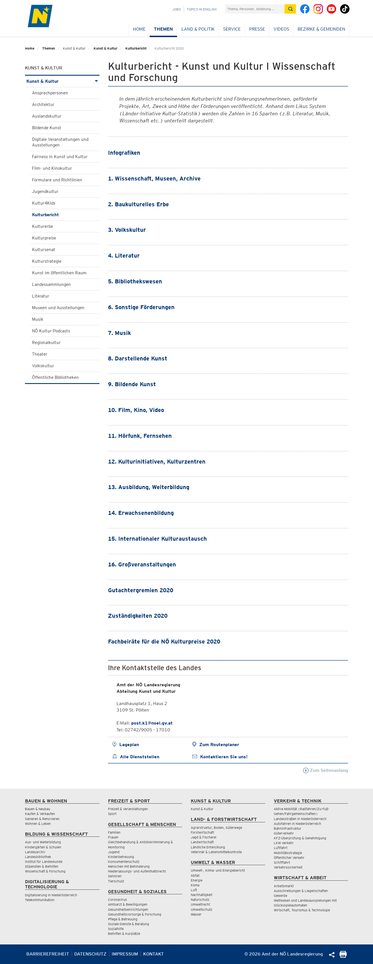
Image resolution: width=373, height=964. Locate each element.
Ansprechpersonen (50, 92)
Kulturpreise (44, 238)
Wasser (196, 914)
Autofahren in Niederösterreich (297, 823)
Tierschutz (116, 881)
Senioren (115, 876)
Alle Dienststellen (139, 756)
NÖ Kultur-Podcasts (51, 331)
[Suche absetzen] (290, 9)
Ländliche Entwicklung (208, 847)
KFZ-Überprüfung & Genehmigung (300, 838)
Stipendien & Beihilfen (41, 866)
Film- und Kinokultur (52, 168)
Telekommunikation (39, 900)
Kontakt (153, 954)
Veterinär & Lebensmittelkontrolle (216, 852)
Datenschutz (90, 954)
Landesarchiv (35, 852)
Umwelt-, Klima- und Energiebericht (218, 870)
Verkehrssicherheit (288, 867)
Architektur (43, 104)
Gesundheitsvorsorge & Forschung (134, 914)
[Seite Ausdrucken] (343, 956)
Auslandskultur (47, 116)
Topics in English (202, 9)
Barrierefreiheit (47, 954)
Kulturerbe (42, 226)
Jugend (114, 852)
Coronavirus (117, 899)
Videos (281, 29)
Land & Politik (198, 29)
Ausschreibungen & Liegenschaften (301, 891)
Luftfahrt (280, 848)
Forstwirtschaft (202, 832)
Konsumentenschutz (123, 861)
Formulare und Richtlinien (57, 179)
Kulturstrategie (47, 261)
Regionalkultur (46, 342)
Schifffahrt (282, 862)
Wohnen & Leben (38, 823)
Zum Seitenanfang (325, 770)
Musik (37, 319)
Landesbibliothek (38, 857)
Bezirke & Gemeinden (321, 29)
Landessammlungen (51, 284)
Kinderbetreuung (121, 857)
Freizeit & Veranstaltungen (128, 809)
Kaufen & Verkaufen (40, 814)
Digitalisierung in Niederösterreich (51, 895)
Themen (163, 29)
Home (139, 29)
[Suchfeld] (255, 9)
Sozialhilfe (116, 929)
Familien (114, 832)
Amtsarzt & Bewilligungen (127, 904)
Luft (194, 890)
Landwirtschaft (202, 842)
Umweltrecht (200, 904)
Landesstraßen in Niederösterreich (300, 819)
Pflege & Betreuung (122, 919)
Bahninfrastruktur (287, 828)
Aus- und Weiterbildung (43, 842)
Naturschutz (200, 899)
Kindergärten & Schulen (43, 847)
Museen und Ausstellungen (58, 307)
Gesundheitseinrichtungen (128, 909)
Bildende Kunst (46, 127)
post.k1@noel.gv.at (152, 723)
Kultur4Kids (43, 203)
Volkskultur (43, 365)
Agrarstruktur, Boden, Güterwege (216, 827)
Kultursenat (43, 249)
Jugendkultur (45, 191)
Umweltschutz (201, 909)
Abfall (195, 875)
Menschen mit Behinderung (129, 866)
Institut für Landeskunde (43, 861)
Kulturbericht (136, 48)
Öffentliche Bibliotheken (55, 377)
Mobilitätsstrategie (288, 853)
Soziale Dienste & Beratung (128, 924)
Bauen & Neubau (37, 809)
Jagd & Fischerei (203, 837)
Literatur (40, 296)
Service (232, 29)
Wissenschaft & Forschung (45, 871)
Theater (39, 354)
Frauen (113, 837)
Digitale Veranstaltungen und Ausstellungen (60, 142)
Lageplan (129, 744)
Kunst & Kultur (105, 48)
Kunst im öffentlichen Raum (59, 272)
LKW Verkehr (284, 843)
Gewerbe (280, 895)
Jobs (176, 9)
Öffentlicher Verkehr (289, 857)
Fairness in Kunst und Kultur (60, 156)
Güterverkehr (284, 833)
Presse (257, 29)
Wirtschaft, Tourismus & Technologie (302, 910)
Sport (112, 814)
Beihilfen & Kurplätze (124, 933)
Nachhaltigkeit (201, 895)
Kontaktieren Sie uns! (223, 756)
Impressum (125, 954)
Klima (195, 885)
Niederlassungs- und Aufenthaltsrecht (137, 871)
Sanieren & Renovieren (42, 819)
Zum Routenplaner (219, 744)
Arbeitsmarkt (284, 886)
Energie (196, 880)
